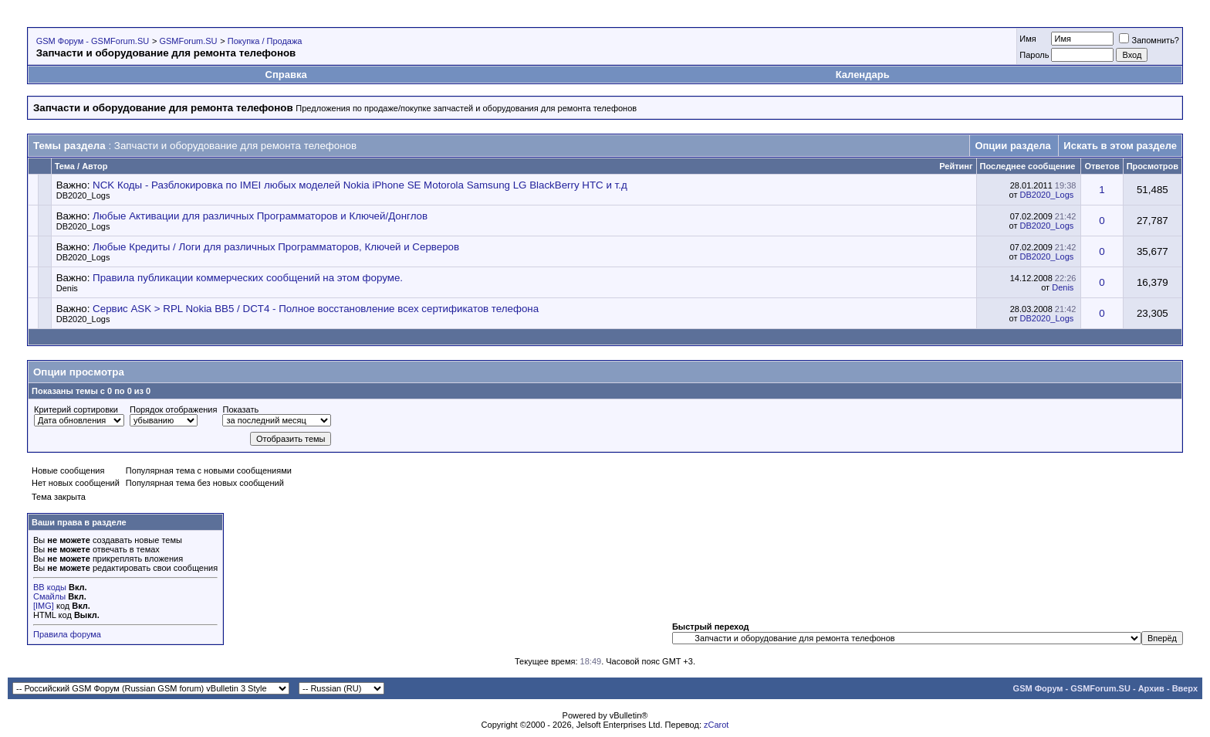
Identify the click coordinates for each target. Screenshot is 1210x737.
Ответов (1101, 166)
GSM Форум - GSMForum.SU (92, 41)
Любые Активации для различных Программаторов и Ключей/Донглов (260, 216)
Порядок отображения (173, 409)
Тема (65, 166)
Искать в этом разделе (1120, 145)
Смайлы (49, 596)
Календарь (863, 74)
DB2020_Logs (83, 195)
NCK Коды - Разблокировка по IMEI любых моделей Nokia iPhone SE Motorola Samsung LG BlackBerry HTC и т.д (360, 185)
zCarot (716, 724)
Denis (67, 288)
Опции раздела (1012, 145)
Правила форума (67, 634)
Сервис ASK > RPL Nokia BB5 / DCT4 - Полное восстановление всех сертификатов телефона (316, 308)
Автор (94, 166)
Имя (1027, 38)
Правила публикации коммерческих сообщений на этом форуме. (248, 278)
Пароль (1034, 54)
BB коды (49, 587)
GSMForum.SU (188, 41)
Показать (240, 409)
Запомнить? (1149, 40)
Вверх (1185, 688)
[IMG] (43, 605)
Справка (286, 74)
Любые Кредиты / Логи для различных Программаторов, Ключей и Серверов (276, 247)
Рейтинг (955, 166)
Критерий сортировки (76, 409)
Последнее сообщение (1028, 166)
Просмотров (1152, 166)
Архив (1151, 688)
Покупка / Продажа (265, 41)
